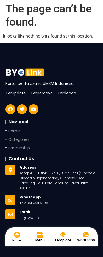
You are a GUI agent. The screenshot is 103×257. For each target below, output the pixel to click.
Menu (40, 240)
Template (62, 240)
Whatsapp (86, 240)
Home (17, 240)
